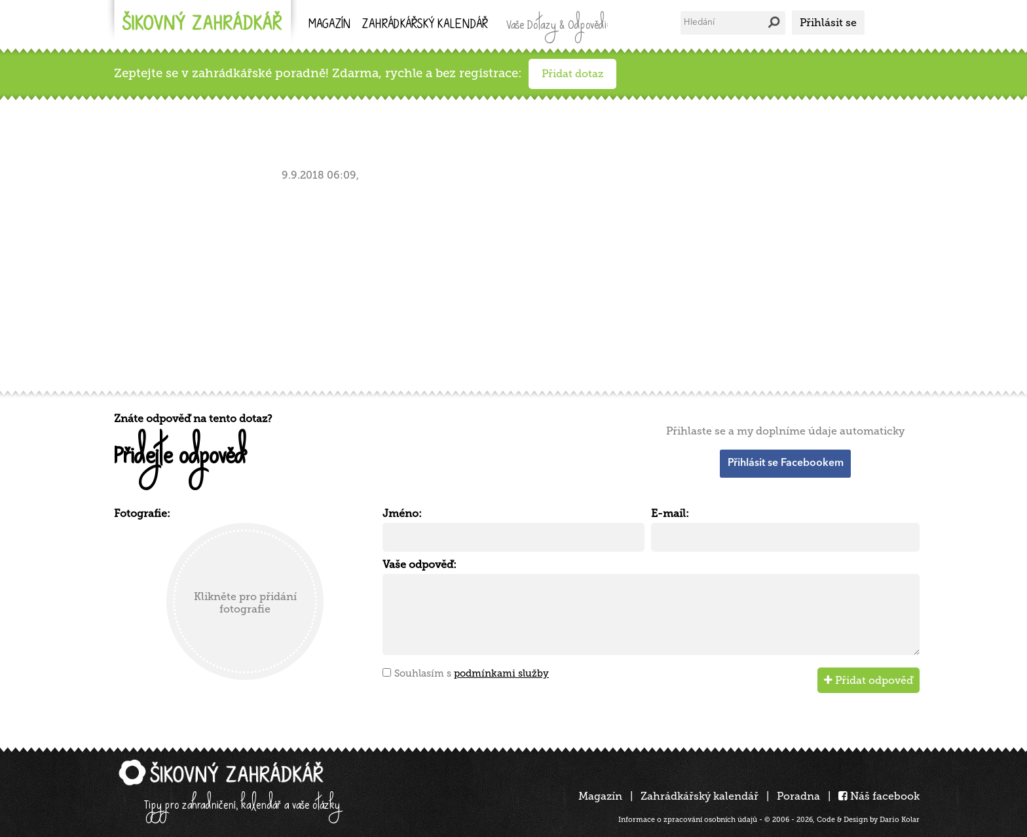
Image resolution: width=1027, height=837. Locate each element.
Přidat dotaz (572, 73)
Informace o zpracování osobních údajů (687, 819)
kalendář (425, 25)
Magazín (329, 25)
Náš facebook (879, 796)
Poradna (798, 796)
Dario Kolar (900, 819)
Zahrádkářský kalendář (699, 796)
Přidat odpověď (868, 680)
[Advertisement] (507, 283)
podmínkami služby (501, 673)
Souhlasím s (471, 673)
